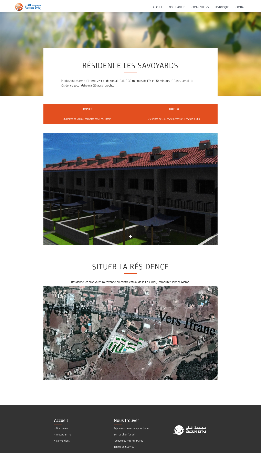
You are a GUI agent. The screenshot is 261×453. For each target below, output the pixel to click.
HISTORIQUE (222, 7)
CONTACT (241, 7)
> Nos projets (61, 428)
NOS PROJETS (177, 7)
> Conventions (62, 440)
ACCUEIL (158, 7)
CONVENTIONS (200, 7)
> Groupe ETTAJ (62, 434)
